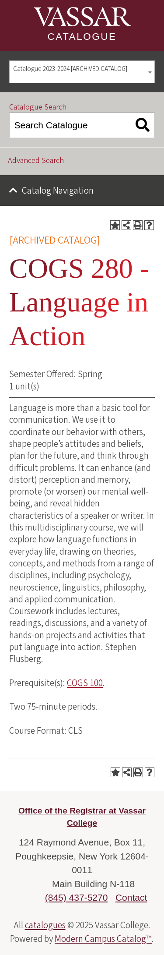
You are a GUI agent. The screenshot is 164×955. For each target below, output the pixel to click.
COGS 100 (85, 683)
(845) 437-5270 (76, 897)
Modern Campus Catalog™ (103, 938)
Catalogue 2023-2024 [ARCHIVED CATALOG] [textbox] (70, 69)
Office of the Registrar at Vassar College (82, 817)
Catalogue (82, 36)
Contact (131, 897)
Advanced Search (36, 160)
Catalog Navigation (58, 190)
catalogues (45, 925)
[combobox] (82, 72)
